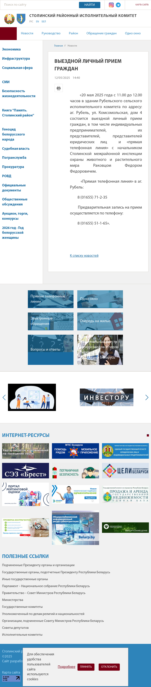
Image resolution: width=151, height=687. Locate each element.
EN (37, 22)
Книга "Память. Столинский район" (18, 115)
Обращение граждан (101, 33)
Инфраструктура (18, 59)
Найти (89, 5)
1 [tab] (148, 435)
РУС (31, 22)
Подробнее (66, 667)
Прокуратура (15, 167)
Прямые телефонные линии (48, 299)
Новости (27, 33)
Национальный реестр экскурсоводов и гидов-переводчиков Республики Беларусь (99, 350)
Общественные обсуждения (14, 202)
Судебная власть (16, 149)
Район (73, 33)
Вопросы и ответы (45, 350)
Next (145, 397)
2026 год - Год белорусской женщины (13, 233)
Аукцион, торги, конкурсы (15, 216)
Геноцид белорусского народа (13, 134)
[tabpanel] (75, 496)
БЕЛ (44, 22)
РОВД (6, 176)
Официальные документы (14, 188)
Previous (5, 397)
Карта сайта (142, 5)
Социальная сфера (17, 70)
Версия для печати (58, 88)
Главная (58, 46)
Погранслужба (14, 158)
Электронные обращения (42, 321)
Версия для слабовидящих (8, 33)
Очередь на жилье (95, 321)
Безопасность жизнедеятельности (18, 95)
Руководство (51, 33)
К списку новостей (84, 256)
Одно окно (133, 33)
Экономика (13, 49)
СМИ (8, 82)
